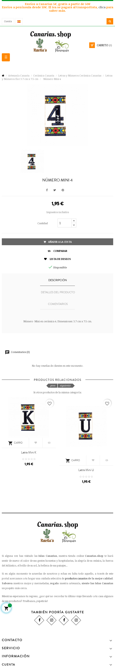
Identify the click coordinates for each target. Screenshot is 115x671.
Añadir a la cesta (58, 242)
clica (102, 7)
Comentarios (58, 304)
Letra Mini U (86, 470)
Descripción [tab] (57, 280)
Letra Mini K (28, 452)
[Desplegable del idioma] (19, 21)
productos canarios (76, 578)
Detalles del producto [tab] (58, 292)
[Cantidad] (65, 223)
